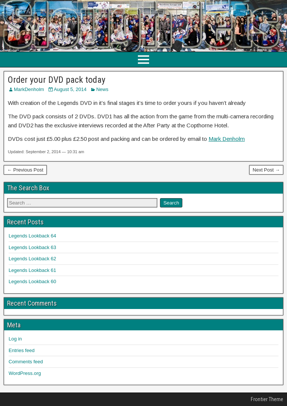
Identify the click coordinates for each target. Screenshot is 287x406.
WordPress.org (25, 373)
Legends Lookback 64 (32, 236)
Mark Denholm (227, 139)
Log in (15, 339)
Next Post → (266, 170)
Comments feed (26, 361)
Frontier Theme (267, 399)
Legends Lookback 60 (32, 281)
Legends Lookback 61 (32, 270)
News (102, 89)
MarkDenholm (29, 89)
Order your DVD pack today (56, 80)
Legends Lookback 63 (32, 247)
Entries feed (21, 350)
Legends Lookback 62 (32, 258)
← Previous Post (25, 170)
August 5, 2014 (70, 89)
